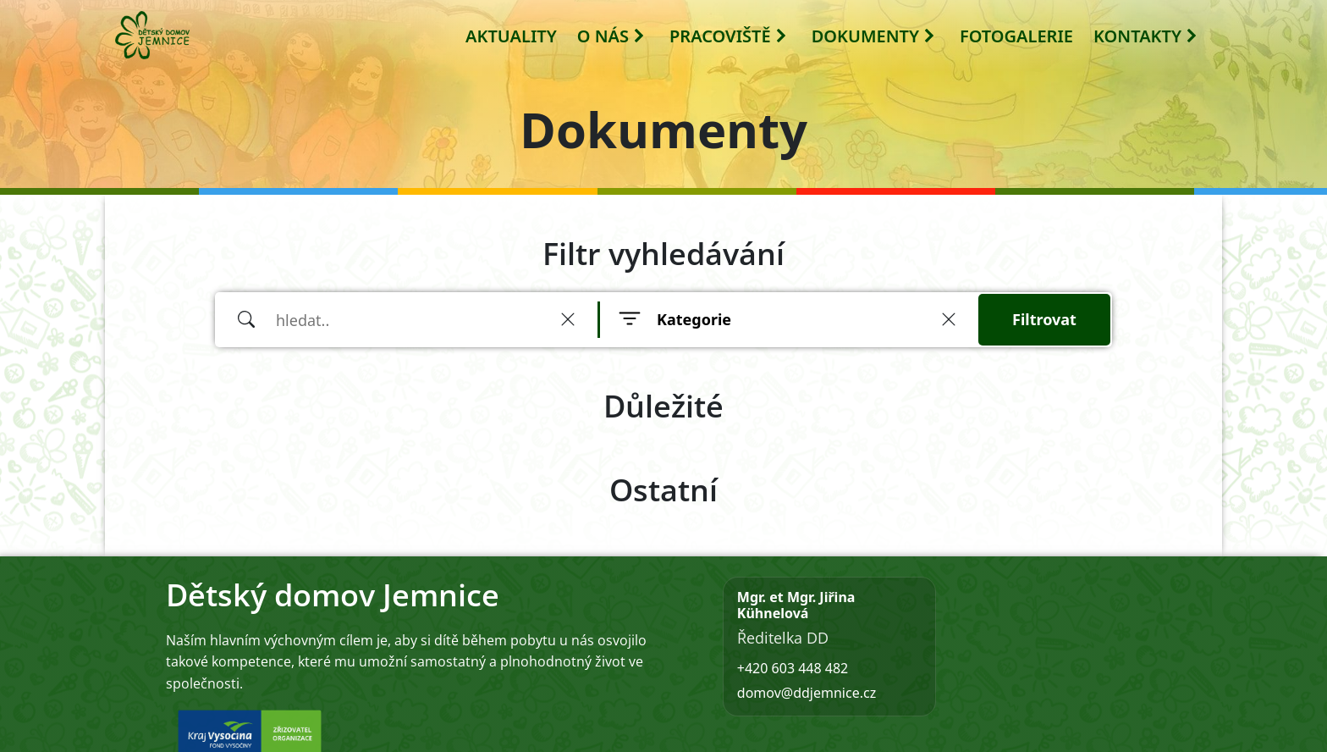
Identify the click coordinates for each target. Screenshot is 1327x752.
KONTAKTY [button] (1145, 36)
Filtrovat (1044, 319)
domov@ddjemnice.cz (806, 692)
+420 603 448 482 (792, 668)
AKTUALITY (511, 36)
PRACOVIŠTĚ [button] (728, 36)
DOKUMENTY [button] (874, 36)
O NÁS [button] (611, 36)
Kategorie (694, 319)
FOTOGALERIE (1016, 36)
